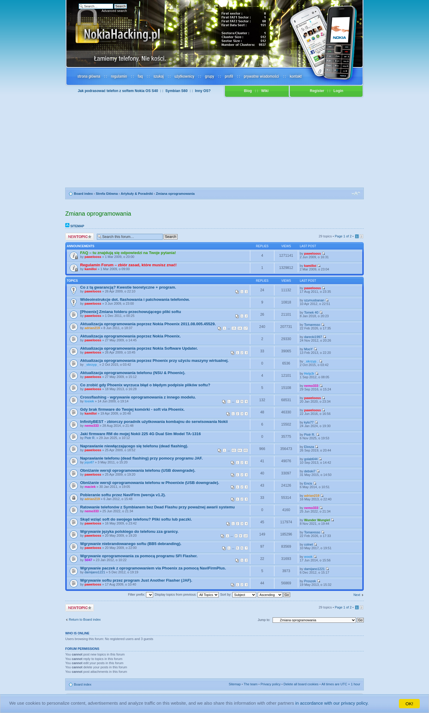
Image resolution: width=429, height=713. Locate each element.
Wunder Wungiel (317, 520)
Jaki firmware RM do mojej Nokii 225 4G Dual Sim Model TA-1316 (140, 434)
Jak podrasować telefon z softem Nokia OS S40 (118, 91)
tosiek (89, 401)
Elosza (309, 447)
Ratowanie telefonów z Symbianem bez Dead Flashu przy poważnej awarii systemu (157, 507)
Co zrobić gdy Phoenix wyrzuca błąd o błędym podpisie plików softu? (145, 385)
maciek (90, 486)
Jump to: (264, 620)
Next (356, 595)
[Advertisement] (214, 143)
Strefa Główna (107, 193)
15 (233, 328)
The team (250, 684)
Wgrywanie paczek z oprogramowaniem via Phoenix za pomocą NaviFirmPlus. (153, 568)
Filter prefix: (140, 594)
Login (338, 91)
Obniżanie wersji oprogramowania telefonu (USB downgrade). (137, 470)
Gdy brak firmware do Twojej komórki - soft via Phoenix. (132, 409)
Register (317, 91)
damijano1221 (95, 572)
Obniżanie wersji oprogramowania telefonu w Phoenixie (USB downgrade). (149, 482)
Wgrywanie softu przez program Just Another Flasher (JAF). (136, 580)
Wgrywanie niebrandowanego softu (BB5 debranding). (130, 543)
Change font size (356, 193)
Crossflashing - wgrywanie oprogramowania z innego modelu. (138, 397)
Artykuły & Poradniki (137, 193)
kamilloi (91, 269)
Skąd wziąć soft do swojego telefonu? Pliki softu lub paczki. (136, 519)
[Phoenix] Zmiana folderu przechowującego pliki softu (130, 311)
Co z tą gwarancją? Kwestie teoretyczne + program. (128, 287)
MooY (308, 349)
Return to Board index (85, 619)
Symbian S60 (176, 91)
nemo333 (311, 385)
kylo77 (309, 422)
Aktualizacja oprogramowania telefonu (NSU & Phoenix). (132, 372)
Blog (248, 91)
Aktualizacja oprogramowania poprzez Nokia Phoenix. (130, 336)
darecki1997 (313, 337)
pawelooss (93, 257)
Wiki (265, 91)
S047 (88, 560)
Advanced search (114, 11)
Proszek (310, 581)
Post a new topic (79, 236)
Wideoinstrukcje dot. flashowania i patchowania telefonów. (135, 299)
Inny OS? (203, 91)
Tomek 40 (311, 312)
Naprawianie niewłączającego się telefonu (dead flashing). (134, 446)
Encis (308, 483)
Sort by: (238, 594)
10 (245, 535)
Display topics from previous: (187, 594)
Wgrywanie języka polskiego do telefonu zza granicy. (129, 531)
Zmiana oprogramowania (175, 193)
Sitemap (74, 226)
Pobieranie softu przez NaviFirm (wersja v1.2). (123, 495)
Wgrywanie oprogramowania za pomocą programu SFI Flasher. (139, 556)
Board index (83, 193)
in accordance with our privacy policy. (333, 703)
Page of (343, 236)
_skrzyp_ (92, 364)
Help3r (309, 373)
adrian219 (92, 328)
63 (233, 450)
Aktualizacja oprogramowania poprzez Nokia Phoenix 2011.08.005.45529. (148, 324)
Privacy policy (271, 684)
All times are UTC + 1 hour (340, 684)
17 (245, 328)
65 (245, 450)
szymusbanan (314, 300)
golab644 (311, 459)
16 (239, 328)
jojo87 (89, 462)
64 (239, 450)
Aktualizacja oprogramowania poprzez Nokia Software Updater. (139, 348)
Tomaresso (312, 324)
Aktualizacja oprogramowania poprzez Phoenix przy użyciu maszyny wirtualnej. (154, 360)
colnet (308, 544)
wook (308, 556)
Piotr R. (90, 438)
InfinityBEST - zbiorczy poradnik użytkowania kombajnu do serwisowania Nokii (154, 421)
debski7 (309, 471)
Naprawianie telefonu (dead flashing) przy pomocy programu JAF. (141, 458)
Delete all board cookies (301, 684)
